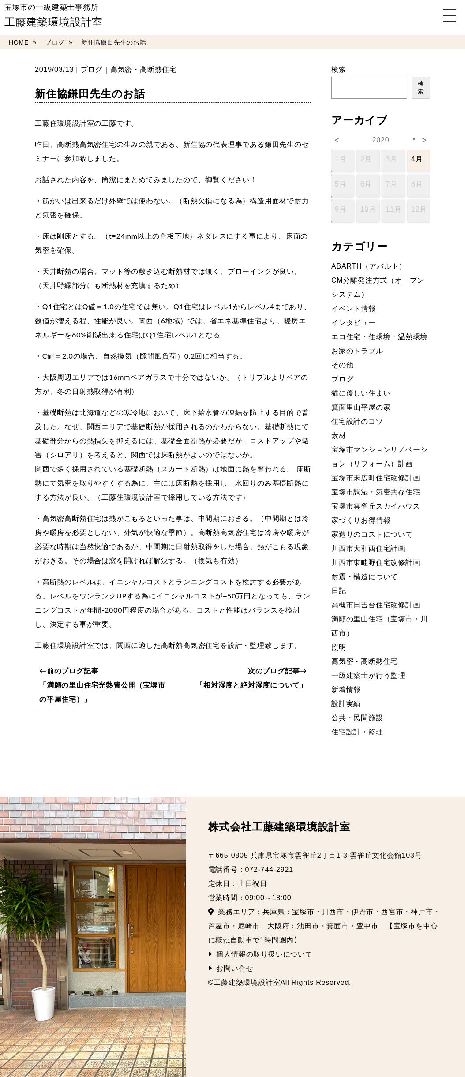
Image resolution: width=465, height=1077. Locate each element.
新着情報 (346, 689)
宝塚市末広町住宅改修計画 (375, 478)
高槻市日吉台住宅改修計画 (375, 605)
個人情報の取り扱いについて (260, 954)
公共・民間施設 (357, 718)
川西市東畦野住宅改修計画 (375, 562)
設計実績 (346, 703)
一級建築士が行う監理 (368, 675)
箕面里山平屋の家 (360, 407)
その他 (342, 365)
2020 (381, 140)
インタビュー (353, 322)
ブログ (92, 69)
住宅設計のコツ (357, 421)
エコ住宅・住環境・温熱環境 (379, 336)
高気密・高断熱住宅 (143, 69)
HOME (19, 42)
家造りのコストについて (372, 534)
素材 (338, 435)
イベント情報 (353, 308)
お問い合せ (231, 968)
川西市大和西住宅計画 (368, 548)
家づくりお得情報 (360, 520)
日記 (338, 591)
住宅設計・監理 (357, 732)
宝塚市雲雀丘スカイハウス (375, 506)
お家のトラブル (357, 351)
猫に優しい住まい (360, 393)
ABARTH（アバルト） (368, 266)
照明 (338, 647)
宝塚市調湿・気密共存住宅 (375, 492)
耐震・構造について (364, 576)
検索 (338, 69)
